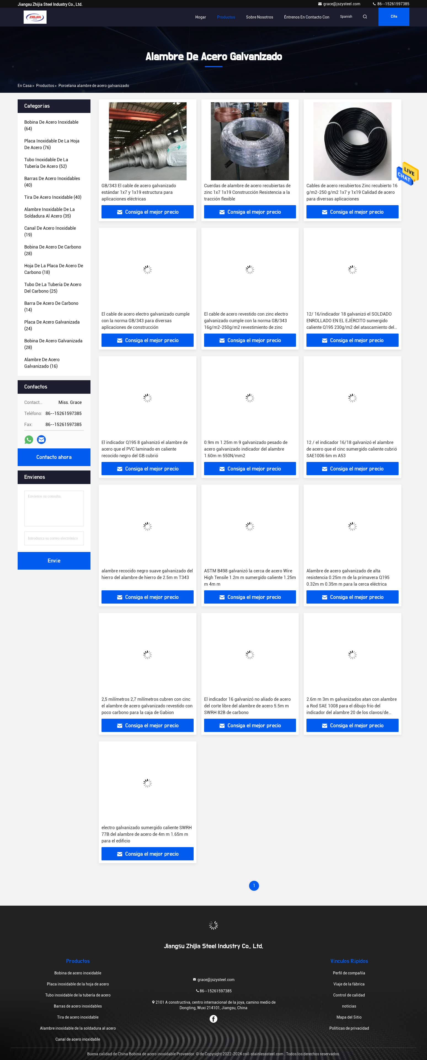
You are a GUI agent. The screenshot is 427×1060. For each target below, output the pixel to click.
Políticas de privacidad (349, 1028)
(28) (52, 250)
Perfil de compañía (349, 973)
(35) (49, 213)
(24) (52, 325)
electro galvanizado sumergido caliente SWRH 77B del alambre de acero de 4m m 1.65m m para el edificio (147, 834)
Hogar (197, 17)
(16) (42, 363)
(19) (50, 231)
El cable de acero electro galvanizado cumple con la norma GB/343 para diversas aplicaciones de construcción (146, 320)
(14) (51, 307)
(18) (53, 269)
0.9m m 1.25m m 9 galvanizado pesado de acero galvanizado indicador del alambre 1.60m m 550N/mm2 (245, 449)
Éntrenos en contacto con (303, 17)
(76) (51, 144)
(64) (51, 125)
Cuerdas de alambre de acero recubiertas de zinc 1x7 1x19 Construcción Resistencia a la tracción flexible (247, 192)
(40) (52, 182)
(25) (52, 288)
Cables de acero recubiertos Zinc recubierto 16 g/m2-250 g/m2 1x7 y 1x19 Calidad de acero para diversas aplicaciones (351, 192)
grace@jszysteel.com (339, 4)
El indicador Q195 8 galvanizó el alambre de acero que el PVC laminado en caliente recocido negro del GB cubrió (145, 449)
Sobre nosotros (255, 17)
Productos (222, 17)
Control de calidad (349, 995)
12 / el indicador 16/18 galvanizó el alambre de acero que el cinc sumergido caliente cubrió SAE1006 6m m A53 (351, 449)
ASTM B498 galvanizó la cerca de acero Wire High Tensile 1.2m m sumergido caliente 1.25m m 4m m (250, 577)
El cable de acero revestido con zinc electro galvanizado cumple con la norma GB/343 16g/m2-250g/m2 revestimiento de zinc (246, 320)
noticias (349, 1006)
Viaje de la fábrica (349, 984)
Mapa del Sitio (349, 1017)
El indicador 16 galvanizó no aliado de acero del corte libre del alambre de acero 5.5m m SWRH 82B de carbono (247, 706)
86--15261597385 (390, 4)
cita (393, 17)
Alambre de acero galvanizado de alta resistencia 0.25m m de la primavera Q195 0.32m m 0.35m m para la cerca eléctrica (347, 577)
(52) (46, 163)
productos (45, 85)
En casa (25, 85)
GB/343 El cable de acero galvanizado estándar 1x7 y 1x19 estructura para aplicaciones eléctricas (139, 192)
